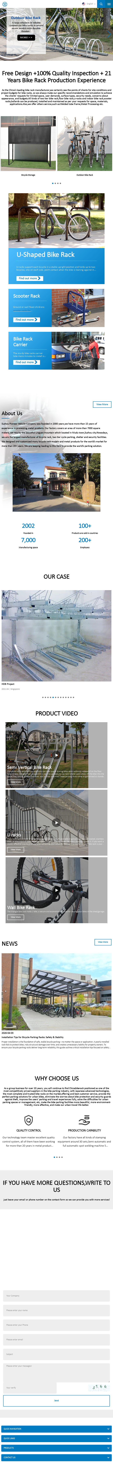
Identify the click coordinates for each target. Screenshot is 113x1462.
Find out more (28, 278)
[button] (109, 34)
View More (102, 404)
